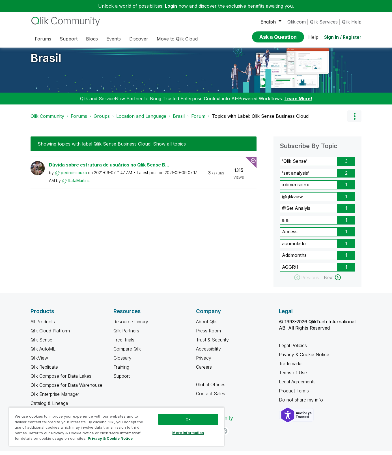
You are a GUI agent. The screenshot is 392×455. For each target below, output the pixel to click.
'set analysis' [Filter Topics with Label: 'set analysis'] (295, 177)
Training (121, 371)
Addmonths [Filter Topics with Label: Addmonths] (294, 259)
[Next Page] (332, 282)
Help (313, 37)
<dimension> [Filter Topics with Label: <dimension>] (295, 189)
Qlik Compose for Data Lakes (61, 380)
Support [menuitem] (68, 39)
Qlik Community (47, 120)
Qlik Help (351, 22)
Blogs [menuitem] (92, 39)
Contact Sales (210, 398)
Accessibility (208, 353)
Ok (188, 419)
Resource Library (130, 326)
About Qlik (206, 326)
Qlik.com (296, 22)
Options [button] (354, 120)
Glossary (122, 362)
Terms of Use (293, 377)
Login (171, 6)
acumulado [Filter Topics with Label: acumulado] (294, 248)
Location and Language (141, 120)
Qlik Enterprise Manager (55, 398)
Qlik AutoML (43, 353)
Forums (79, 120)
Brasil (46, 62)
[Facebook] (224, 435)
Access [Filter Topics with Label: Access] (290, 236)
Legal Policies (293, 350)
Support (121, 380)
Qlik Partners (126, 335)
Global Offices (210, 389)
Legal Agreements (297, 386)
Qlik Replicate (44, 371)
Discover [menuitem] (138, 39)
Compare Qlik (127, 353)
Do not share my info (301, 404)
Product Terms (294, 395)
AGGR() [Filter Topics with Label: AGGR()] (290, 271)
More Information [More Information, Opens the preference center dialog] (188, 432)
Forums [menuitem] (43, 39)
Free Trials (123, 344)
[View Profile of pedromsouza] (74, 176)
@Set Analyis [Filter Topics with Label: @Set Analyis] (296, 212)
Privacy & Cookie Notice (304, 359)
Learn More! (298, 103)
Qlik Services (324, 22)
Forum (198, 120)
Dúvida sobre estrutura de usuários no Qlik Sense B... (109, 169)
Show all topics (169, 148)
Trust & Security (212, 344)
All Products (43, 326)
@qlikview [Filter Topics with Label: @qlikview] (292, 201)
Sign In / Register (342, 37)
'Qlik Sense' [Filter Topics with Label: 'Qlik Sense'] (294, 165)
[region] (116, 426)
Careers (204, 371)
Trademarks (291, 368)
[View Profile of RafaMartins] (79, 184)
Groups (102, 120)
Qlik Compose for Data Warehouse (66, 389)
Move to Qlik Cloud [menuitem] (177, 39)
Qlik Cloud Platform (50, 335)
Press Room (208, 335)
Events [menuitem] (113, 39)
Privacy (203, 362)
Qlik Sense (41, 344)
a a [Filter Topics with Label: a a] (285, 224)
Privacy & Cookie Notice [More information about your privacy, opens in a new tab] (110, 438)
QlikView (39, 362)
